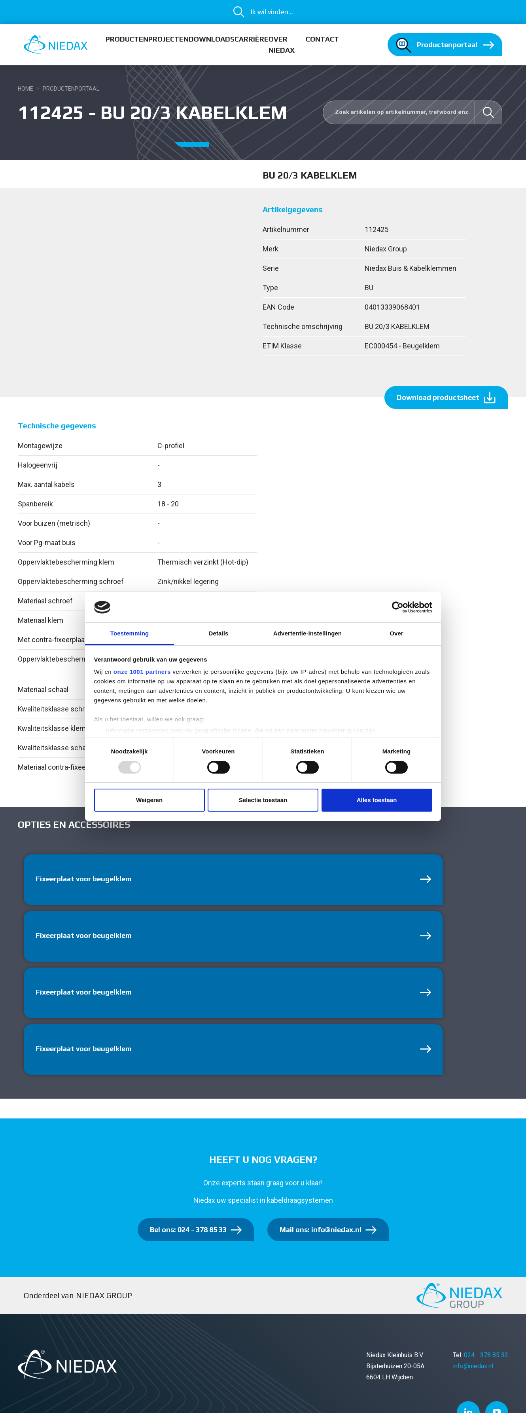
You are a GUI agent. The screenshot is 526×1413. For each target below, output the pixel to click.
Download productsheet (438, 397)
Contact (322, 39)
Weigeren (149, 800)
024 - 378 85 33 (486, 1355)
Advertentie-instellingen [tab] (307, 633)
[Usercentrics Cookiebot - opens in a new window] (397, 607)
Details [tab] (219, 633)
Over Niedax (282, 44)
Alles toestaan (377, 800)
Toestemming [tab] (129, 633)
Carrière (252, 39)
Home (25, 89)
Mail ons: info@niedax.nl (320, 1229)
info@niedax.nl (473, 1366)
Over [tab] (396, 633)
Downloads (212, 39)
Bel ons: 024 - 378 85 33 (188, 1229)
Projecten (168, 39)
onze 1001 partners (142, 671)
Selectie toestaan (263, 800)
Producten (127, 39)
